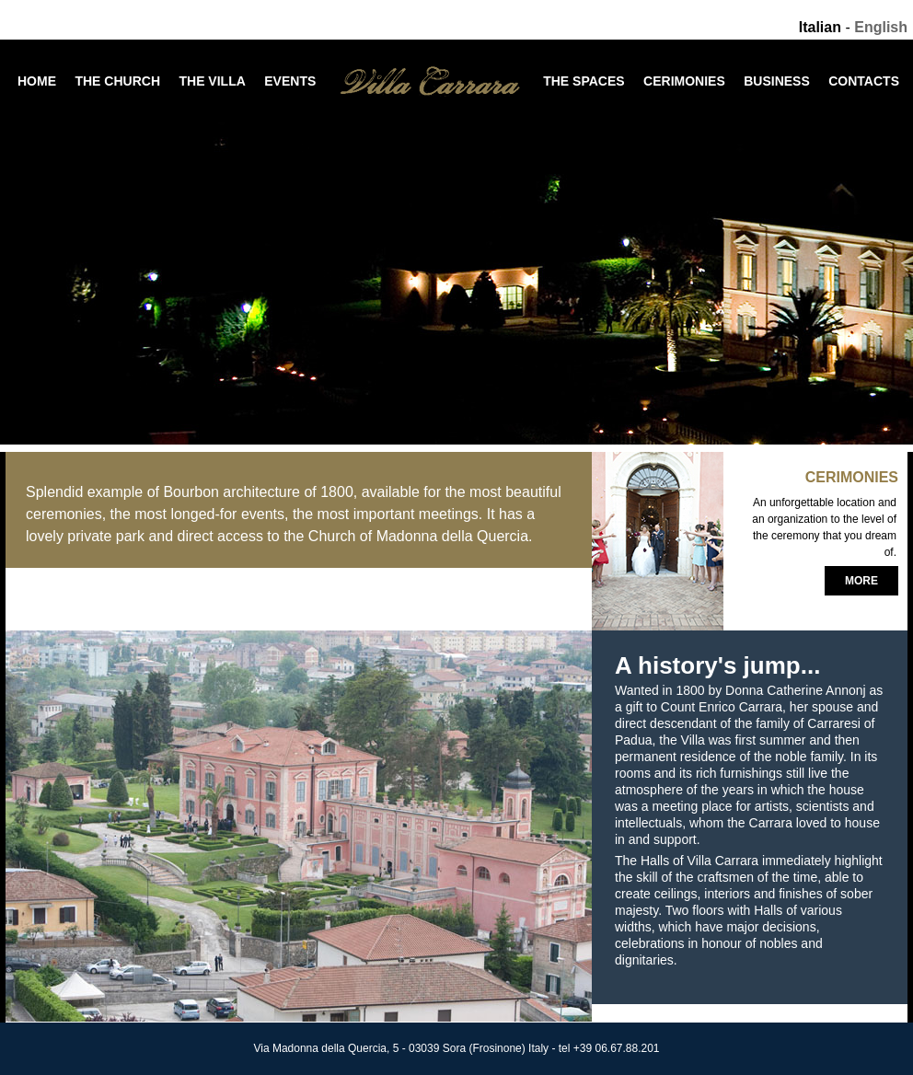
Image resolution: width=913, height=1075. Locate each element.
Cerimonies (684, 81)
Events (290, 81)
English (880, 27)
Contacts (863, 81)
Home (36, 81)
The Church (117, 81)
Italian (820, 27)
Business (777, 81)
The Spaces (583, 81)
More (861, 580)
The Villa (212, 81)
